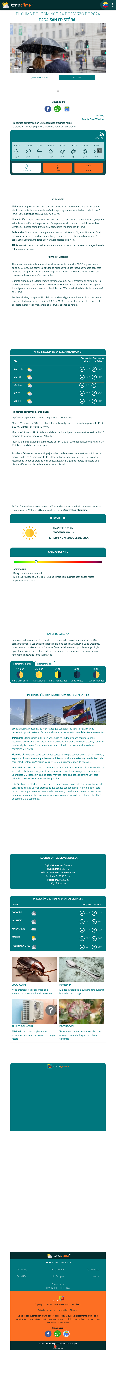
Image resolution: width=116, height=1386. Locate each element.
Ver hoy (77, 77)
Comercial (51, 1288)
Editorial (65, 1288)
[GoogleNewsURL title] (67, 108)
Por (99, 115)
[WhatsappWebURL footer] (57, 1333)
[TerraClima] (105, 5)
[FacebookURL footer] (48, 1333)
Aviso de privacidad (59, 1310)
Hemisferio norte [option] (22, 663)
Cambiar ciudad (39, 77)
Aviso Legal (43, 1310)
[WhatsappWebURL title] (57, 108)
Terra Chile (22, 1269)
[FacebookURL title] (48, 108)
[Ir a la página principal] (17, 5)
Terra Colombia (58, 1269)
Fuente (93, 119)
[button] (112, 5)
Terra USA (22, 1276)
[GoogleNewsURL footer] (66, 1333)
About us (74, 1310)
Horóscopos (58, 1276)
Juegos (96, 1276)
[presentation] (99, 150)
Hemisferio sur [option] (44, 663)
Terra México (93, 1269)
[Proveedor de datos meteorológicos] (58, 1347)
